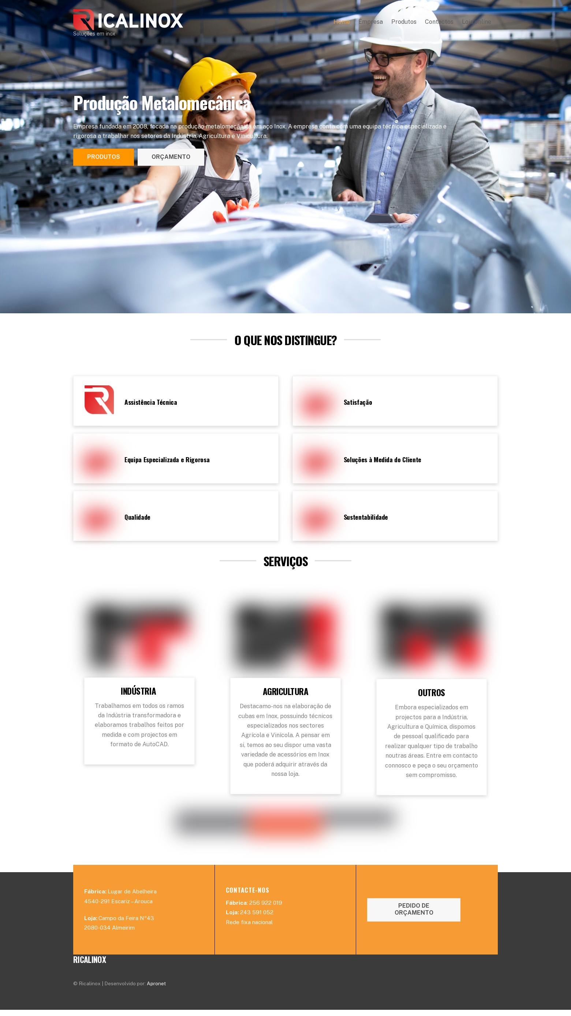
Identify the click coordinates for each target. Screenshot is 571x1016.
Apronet (156, 990)
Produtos (404, 24)
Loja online (476, 24)
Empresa (370, 24)
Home (341, 24)
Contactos (439, 24)
